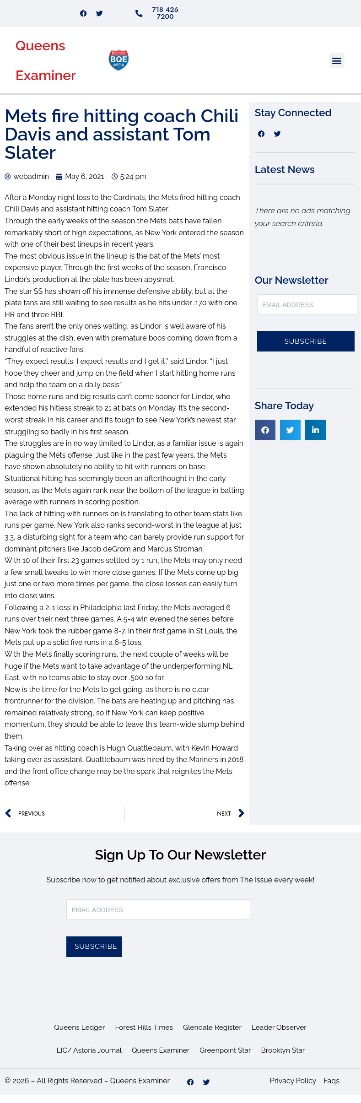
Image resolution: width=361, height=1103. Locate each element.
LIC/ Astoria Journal (86, 1058)
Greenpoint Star (226, 1058)
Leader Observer (281, 1035)
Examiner (46, 83)
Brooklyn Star (285, 1058)
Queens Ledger (76, 1035)
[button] (337, 68)
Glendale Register (213, 1035)
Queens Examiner (160, 1058)
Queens (40, 53)
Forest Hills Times (143, 1035)
